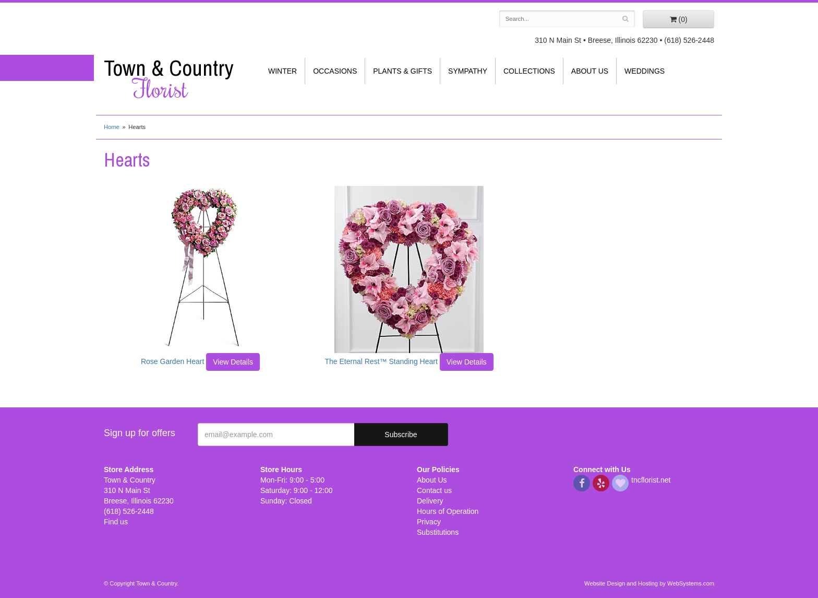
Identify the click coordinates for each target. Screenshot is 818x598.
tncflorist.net (650, 480)
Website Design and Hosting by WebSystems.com (649, 583)
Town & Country (174, 79)
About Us (589, 71)
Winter (282, 71)
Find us (116, 522)
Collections (529, 71)
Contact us (434, 490)
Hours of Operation (447, 511)
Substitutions (438, 532)
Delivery (430, 501)
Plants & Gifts (402, 71)
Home (111, 127)
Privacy (429, 522)
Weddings (644, 71)
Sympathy (467, 71)
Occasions (335, 71)
